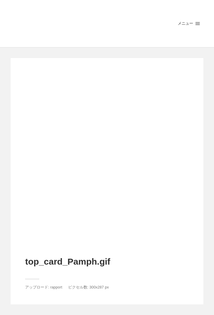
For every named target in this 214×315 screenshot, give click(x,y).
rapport (56, 287)
